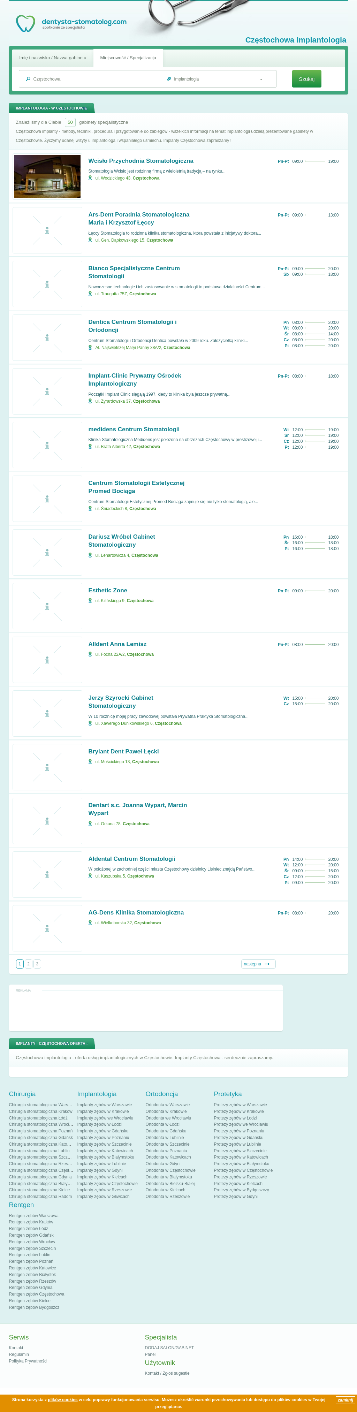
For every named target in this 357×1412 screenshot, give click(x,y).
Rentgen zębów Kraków (31, 1222)
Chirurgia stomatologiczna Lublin (39, 1150)
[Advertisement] (146, 1010)
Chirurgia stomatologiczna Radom (40, 1196)
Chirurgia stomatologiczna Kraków (41, 1111)
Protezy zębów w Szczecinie (240, 1150)
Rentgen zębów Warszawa (34, 1215)
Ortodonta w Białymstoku (169, 1177)
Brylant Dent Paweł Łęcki (124, 751)
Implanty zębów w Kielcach (102, 1177)
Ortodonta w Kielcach (165, 1189)
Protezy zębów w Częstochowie (243, 1170)
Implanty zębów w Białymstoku (105, 1157)
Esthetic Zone (108, 590)
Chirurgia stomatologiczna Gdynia (40, 1177)
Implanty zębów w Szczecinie (104, 1144)
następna (252, 964)
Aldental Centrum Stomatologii (132, 859)
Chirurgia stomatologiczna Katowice (42, 1144)
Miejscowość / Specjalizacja (128, 57)
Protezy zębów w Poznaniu (239, 1131)
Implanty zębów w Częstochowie (107, 1183)
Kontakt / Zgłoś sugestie (167, 1373)
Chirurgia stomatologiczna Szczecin (42, 1157)
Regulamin (19, 1354)
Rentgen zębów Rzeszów (32, 1281)
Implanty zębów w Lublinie (101, 1163)
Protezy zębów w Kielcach (238, 1183)
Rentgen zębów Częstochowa (36, 1294)
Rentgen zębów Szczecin (32, 1248)
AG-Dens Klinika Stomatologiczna (136, 912)
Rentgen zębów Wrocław (32, 1241)
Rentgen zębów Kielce (30, 1300)
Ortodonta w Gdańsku (166, 1131)
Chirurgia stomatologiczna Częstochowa (46, 1170)
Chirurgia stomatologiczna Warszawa (43, 1104)
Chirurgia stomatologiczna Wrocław (42, 1124)
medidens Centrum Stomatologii (134, 429)
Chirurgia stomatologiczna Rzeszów (42, 1163)
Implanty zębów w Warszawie (104, 1104)
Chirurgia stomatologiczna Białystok (42, 1183)
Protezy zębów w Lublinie (237, 1144)
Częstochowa (146, 178)
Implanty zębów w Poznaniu (103, 1137)
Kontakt (16, 1347)
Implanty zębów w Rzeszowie (104, 1189)
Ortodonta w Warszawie (168, 1104)
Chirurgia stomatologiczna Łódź (38, 1118)
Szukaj (306, 79)
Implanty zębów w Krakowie (103, 1111)
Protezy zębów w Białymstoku (241, 1163)
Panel (150, 1354)
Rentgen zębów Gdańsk (31, 1235)
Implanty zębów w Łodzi (99, 1124)
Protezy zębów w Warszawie (240, 1104)
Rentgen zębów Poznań (31, 1261)
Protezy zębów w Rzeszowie (240, 1177)
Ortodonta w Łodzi (163, 1124)
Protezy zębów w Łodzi (235, 1118)
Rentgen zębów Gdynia (31, 1287)
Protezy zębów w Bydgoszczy (241, 1189)
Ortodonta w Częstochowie (171, 1170)
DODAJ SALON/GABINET (169, 1347)
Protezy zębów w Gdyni (236, 1196)
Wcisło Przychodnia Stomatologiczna (141, 161)
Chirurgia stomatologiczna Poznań (41, 1131)
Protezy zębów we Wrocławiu (241, 1124)
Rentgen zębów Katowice (32, 1268)
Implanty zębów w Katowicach (105, 1150)
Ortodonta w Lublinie (165, 1137)
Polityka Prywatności (28, 1361)
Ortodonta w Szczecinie (168, 1144)
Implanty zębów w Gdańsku (103, 1131)
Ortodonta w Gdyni (163, 1163)
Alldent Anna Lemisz (118, 644)
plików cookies (62, 1399)
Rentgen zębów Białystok (32, 1274)
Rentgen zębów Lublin (30, 1254)
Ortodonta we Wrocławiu (168, 1118)
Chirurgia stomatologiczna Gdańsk (41, 1137)
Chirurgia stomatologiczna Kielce (39, 1189)
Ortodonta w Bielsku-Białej (170, 1183)
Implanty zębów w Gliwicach (103, 1196)
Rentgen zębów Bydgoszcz (34, 1307)
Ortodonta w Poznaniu (166, 1150)
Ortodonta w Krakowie (166, 1111)
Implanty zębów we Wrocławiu (105, 1118)
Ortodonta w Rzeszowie (168, 1196)
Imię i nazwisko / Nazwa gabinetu (52, 57)
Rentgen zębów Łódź (28, 1228)
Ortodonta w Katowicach (168, 1157)
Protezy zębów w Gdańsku (239, 1137)
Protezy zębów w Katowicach (241, 1157)
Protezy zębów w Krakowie (239, 1111)
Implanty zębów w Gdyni (100, 1170)
